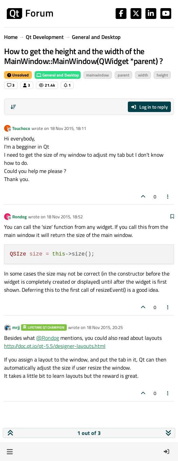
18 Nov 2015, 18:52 (64, 216)
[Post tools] (168, 196)
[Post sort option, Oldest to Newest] (13, 107)
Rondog (19, 216)
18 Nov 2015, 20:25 (104, 327)
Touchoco (21, 128)
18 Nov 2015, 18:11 (68, 128)
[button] (10, 451)
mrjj (16, 327)
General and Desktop (57, 75)
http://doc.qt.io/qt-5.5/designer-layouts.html (54, 346)
